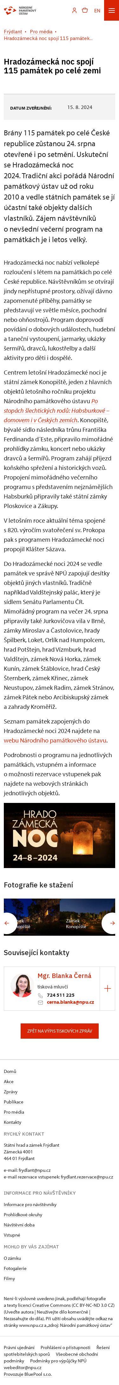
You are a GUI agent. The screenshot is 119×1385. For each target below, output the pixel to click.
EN (97, 10)
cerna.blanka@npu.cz (70, 1002)
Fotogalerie (15, 1268)
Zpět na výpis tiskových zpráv (59, 1031)
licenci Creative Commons (44, 1305)
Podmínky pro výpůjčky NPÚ (58, 1361)
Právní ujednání (20, 1347)
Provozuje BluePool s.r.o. (28, 1374)
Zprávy (10, 1092)
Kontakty (12, 1122)
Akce (9, 1081)
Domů (10, 1071)
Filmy (9, 1278)
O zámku (12, 1258)
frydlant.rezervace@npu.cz (87, 1177)
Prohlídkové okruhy (23, 1215)
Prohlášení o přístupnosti (66, 1347)
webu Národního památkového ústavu (55, 740)
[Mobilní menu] (111, 10)
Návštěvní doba (19, 1225)
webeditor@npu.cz (22, 1367)
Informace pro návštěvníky (30, 1204)
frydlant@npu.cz (34, 1170)
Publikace (13, 1102)
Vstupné (12, 1235)
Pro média (14, 1112)
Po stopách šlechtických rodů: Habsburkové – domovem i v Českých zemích (56, 410)
